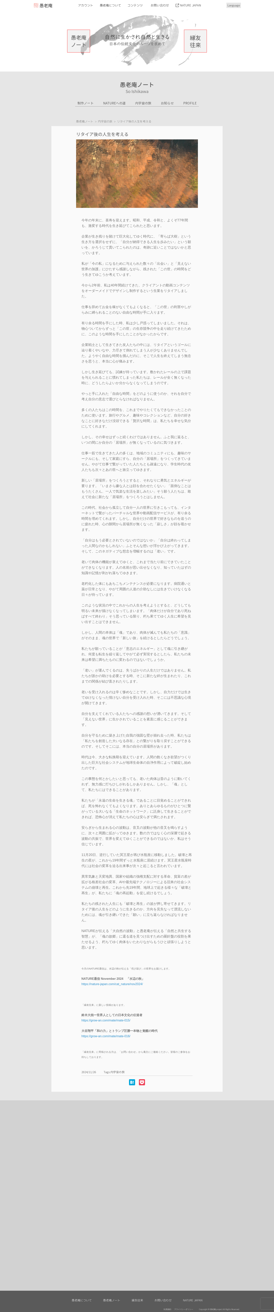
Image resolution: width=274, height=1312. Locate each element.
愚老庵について (110, 5)
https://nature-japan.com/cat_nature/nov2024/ (112, 984)
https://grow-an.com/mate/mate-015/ (105, 1020)
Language (233, 5)
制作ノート (85, 103)
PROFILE (190, 103)
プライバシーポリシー (183, 1309)
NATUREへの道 (114, 103)
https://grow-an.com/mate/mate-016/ (105, 1036)
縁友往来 (195, 41)
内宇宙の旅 (143, 103)
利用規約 (167, 1309)
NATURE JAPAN (190, 5)
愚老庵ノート (78, 41)
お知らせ (167, 103)
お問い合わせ (160, 5)
